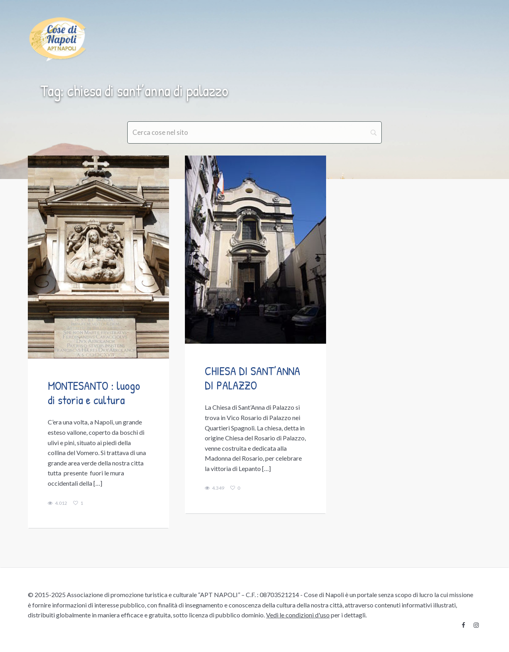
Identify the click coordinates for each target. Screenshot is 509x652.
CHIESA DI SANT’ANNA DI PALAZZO (252, 378)
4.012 (57, 503)
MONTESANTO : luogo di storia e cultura (94, 393)
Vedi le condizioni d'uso (298, 615)
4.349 (214, 488)
